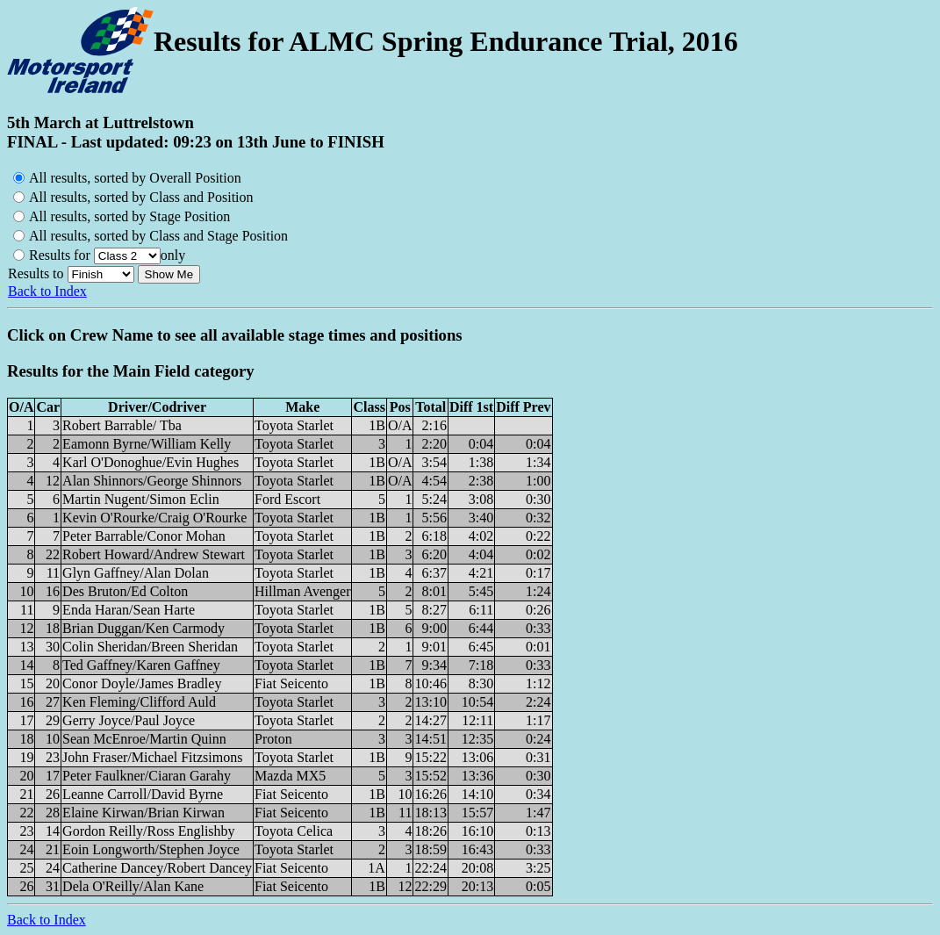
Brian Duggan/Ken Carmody (143, 628)
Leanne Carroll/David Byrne (142, 794)
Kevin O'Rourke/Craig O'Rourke (154, 517)
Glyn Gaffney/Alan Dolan (135, 572)
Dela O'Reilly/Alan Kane (133, 886)
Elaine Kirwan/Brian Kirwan (143, 812)
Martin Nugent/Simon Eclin (140, 499)
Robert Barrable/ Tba (122, 425)
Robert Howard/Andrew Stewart (153, 554)
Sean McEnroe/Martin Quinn (144, 738)
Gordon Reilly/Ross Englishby (148, 831)
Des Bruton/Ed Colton (125, 591)
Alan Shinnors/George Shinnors (151, 480)
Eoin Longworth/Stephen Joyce (151, 849)
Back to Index (47, 291)
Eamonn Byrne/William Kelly (146, 443)
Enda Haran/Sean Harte (128, 609)
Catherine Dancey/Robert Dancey (157, 867)
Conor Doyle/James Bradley (141, 683)
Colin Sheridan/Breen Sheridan (150, 646)
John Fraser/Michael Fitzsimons (152, 757)
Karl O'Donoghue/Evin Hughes (150, 462)
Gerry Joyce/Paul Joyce (128, 720)
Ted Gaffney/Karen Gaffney (141, 665)
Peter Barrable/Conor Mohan (144, 536)
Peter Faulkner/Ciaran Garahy (146, 775)
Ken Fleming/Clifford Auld (139, 701)
